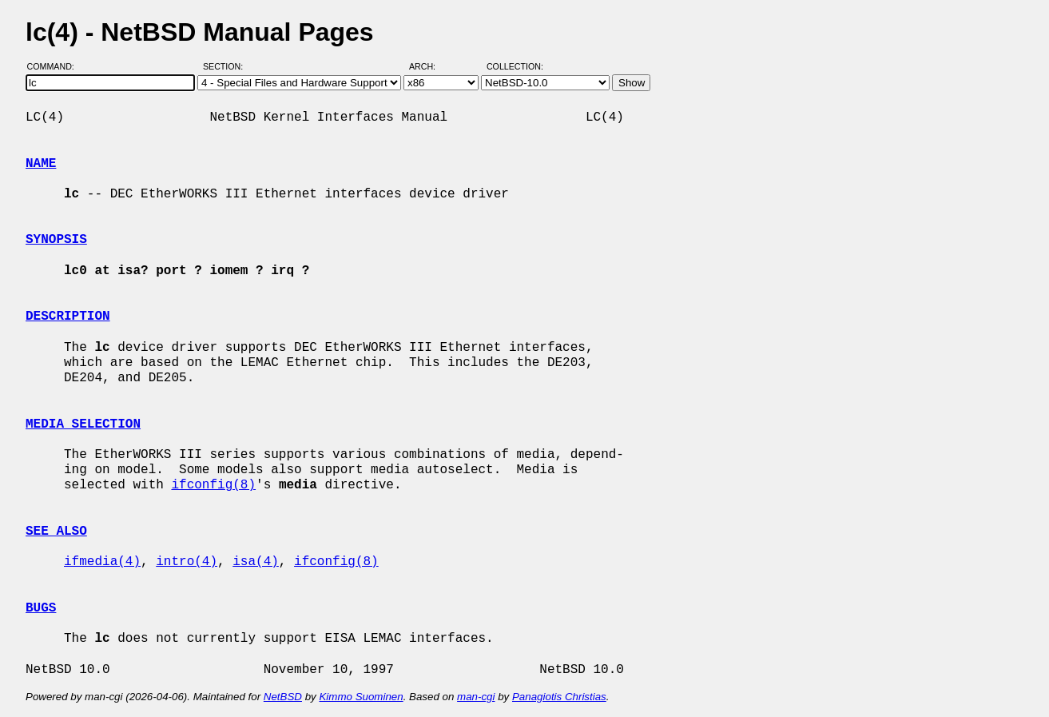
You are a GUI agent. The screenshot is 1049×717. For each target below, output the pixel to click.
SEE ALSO (56, 531)
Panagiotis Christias (559, 697)
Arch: (429, 66)
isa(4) (255, 562)
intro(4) (186, 562)
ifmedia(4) (102, 562)
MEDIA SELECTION (83, 424)
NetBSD (283, 697)
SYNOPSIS (56, 240)
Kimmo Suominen (361, 697)
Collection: (515, 66)
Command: (55, 66)
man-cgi (476, 697)
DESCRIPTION (68, 316)
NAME (41, 164)
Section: (226, 66)
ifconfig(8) (213, 485)
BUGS (41, 608)
